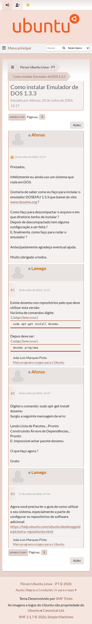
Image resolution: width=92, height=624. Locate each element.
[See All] (12, 67)
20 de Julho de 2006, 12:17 (30, 156)
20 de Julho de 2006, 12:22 (34, 290)
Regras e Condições (39, 590)
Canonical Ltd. (54, 610)
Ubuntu (34, 610)
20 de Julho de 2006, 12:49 (34, 393)
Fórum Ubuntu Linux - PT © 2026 (46, 584)
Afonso (38, 134)
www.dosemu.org (23, 202)
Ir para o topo (18, 552)
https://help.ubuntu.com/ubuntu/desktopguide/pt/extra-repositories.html (45, 529)
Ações (77, 125)
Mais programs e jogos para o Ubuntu (38, 362)
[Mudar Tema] (28, 5)
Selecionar (29, 317)
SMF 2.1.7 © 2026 (32, 617)
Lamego (38, 268)
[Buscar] (63, 48)
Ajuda (20, 590)
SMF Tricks (64, 598)
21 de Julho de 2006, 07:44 (34, 493)
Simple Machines (60, 617)
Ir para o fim (17, 117)
